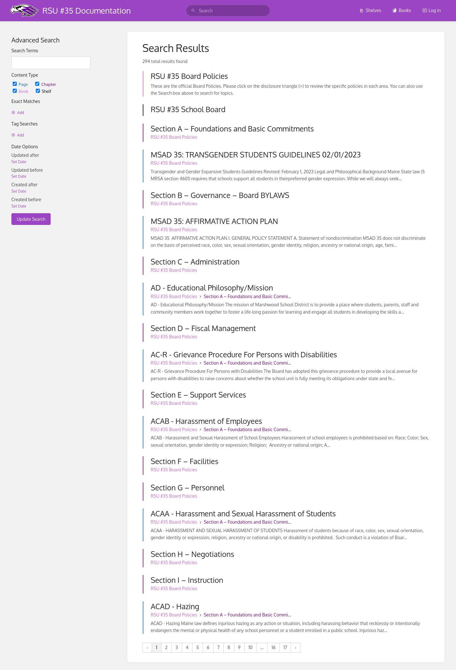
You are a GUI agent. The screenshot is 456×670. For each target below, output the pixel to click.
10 (251, 647)
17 (285, 647)
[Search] (193, 10)
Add (17, 112)
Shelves (370, 10)
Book (21, 91)
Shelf (43, 91)
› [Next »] (295, 647)
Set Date (18, 161)
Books (401, 10)
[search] (228, 10)
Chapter (45, 84)
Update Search (31, 219)
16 (273, 647)
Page (21, 84)
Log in (431, 10)
